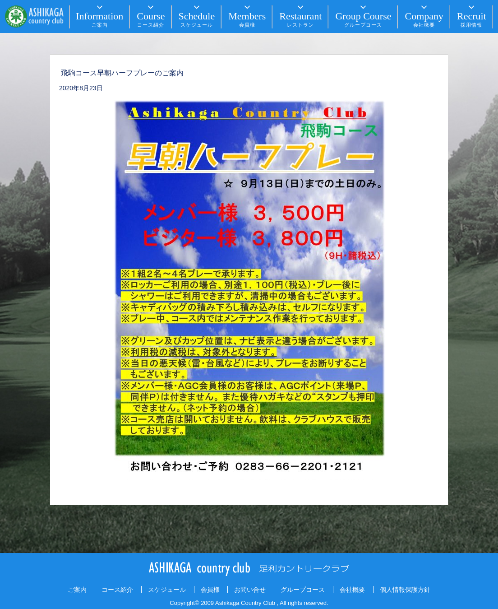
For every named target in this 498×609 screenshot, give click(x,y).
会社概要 (352, 589)
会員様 (210, 589)
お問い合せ (250, 589)
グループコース (303, 589)
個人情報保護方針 (405, 589)
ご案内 (77, 589)
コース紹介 (117, 589)
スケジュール (167, 589)
